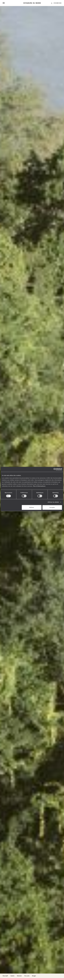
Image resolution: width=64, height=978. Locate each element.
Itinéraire (19, 976)
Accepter (52, 507)
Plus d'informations (39, 486)
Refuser (31, 507)
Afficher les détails (53, 502)
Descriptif (5, 976)
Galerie (12, 976)
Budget (34, 976)
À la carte (26, 976)
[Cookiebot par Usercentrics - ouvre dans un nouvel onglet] (55, 469)
